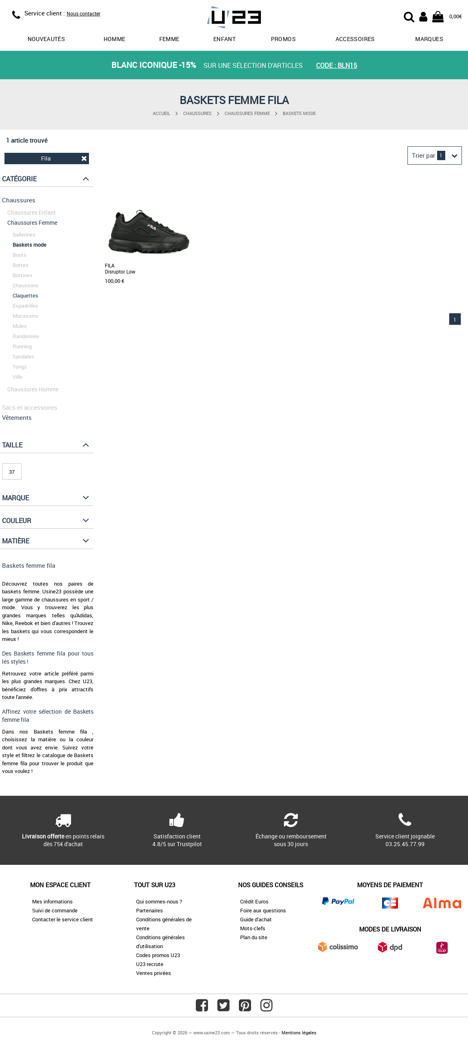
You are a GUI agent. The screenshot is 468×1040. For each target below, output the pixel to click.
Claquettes (25, 295)
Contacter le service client (62, 919)
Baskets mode (299, 113)
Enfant (224, 39)
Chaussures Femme (247, 113)
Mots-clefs (252, 928)
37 (12, 471)
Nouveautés (46, 39)
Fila (64, 158)
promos (283, 39)
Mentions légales (299, 1032)
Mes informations (52, 901)
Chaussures (197, 113)
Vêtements (17, 417)
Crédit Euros (254, 901)
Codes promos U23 (158, 955)
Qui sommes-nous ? (159, 901)
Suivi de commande (55, 910)
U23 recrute (149, 964)
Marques (429, 39)
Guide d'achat (256, 919)
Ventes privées (153, 973)
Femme (169, 39)
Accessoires (355, 39)
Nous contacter (83, 13)
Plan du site (253, 937)
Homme (115, 39)
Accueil (161, 113)
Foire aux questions (263, 910)
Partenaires (149, 910)
